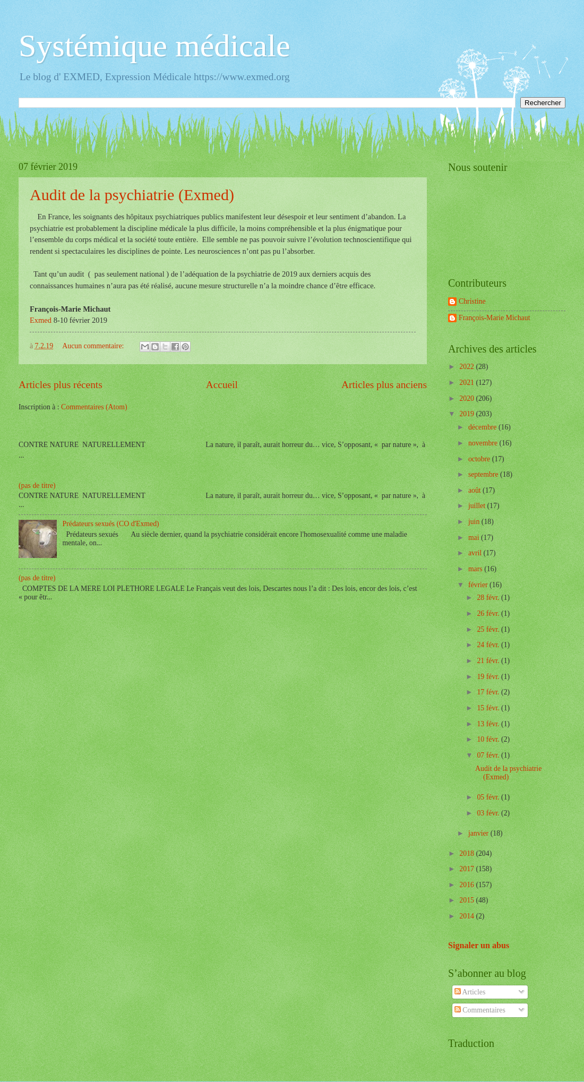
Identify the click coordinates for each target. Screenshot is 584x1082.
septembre (484, 474)
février (478, 585)
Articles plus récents (60, 384)
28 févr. (489, 598)
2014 (467, 916)
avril (476, 553)
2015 (467, 900)
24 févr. (489, 645)
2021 (467, 383)
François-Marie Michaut (494, 318)
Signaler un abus (478, 945)
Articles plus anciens (384, 384)
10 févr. (489, 739)
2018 (467, 853)
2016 (467, 885)
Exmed (40, 320)
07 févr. (489, 755)
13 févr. (489, 724)
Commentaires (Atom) (94, 407)
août (475, 490)
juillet (477, 506)
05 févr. (489, 797)
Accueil (222, 384)
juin (475, 522)
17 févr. (489, 692)
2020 (467, 398)
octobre (480, 459)
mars (476, 569)
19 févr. (489, 677)
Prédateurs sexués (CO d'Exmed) (111, 524)
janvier (479, 833)
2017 (467, 869)
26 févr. (489, 613)
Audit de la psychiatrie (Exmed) (132, 194)
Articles (469, 992)
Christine (472, 301)
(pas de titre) (37, 486)
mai (474, 538)
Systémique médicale (154, 45)
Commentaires (479, 1010)
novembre (484, 443)
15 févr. (489, 708)
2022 (467, 367)
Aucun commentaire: (94, 346)
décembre (483, 427)
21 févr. (489, 661)
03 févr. (489, 813)
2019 (467, 414)
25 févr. (489, 629)
